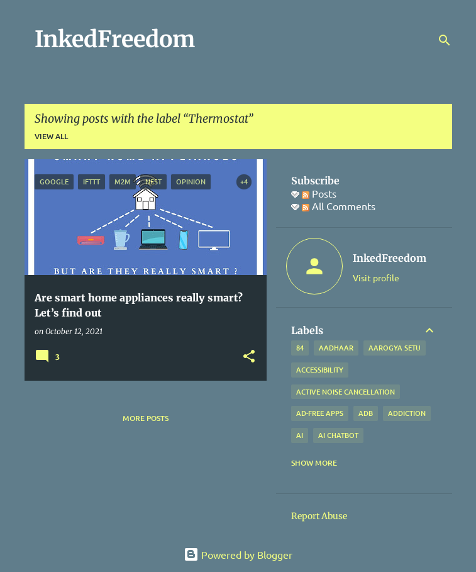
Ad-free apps (319, 413)
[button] (249, 357)
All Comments (338, 205)
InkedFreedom (115, 39)
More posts (146, 418)
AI (299, 435)
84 (300, 347)
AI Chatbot (338, 435)
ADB (365, 413)
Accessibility (319, 369)
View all (51, 136)
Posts (319, 193)
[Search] (444, 40)
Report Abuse (319, 516)
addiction (407, 413)
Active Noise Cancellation (345, 391)
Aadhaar (336, 347)
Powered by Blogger (238, 554)
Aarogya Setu (394, 347)
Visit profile (376, 277)
